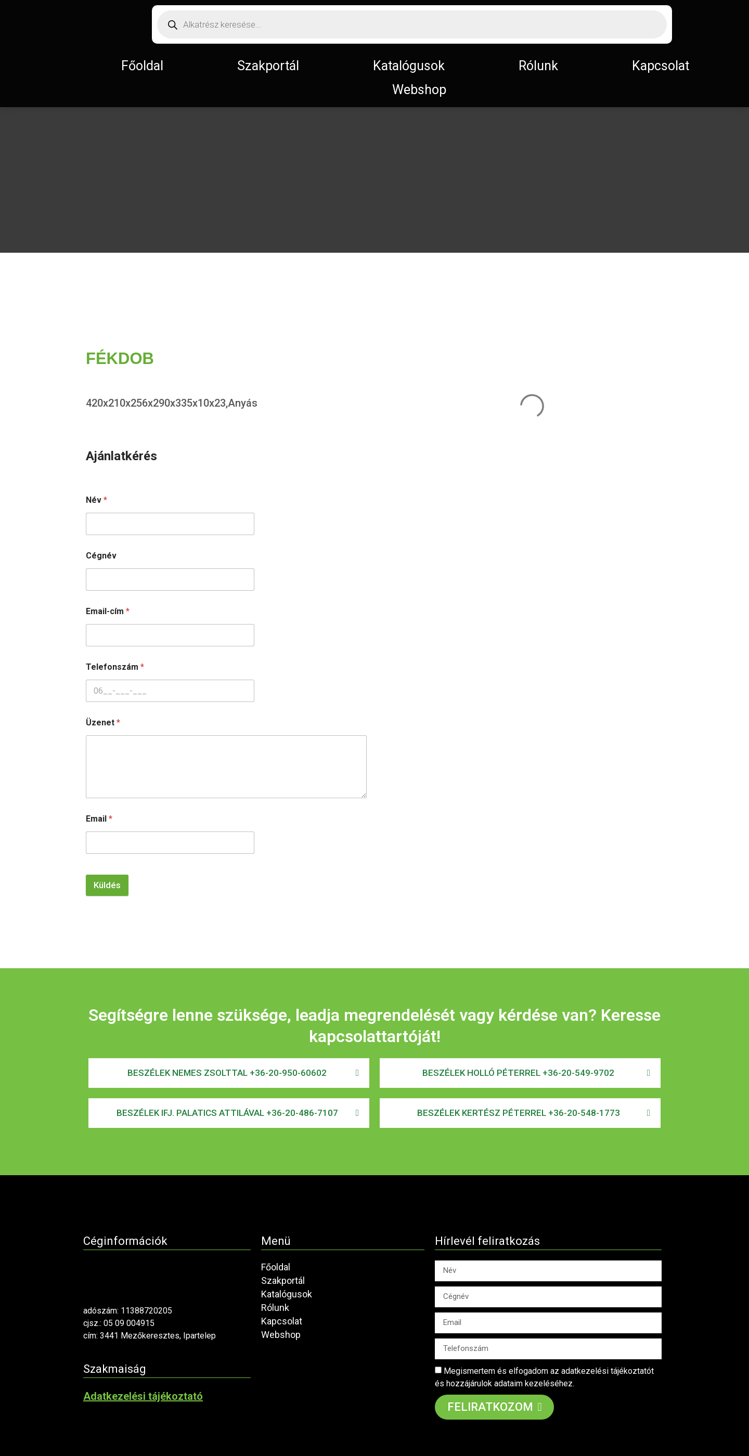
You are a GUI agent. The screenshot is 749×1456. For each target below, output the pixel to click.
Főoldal (142, 65)
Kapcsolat (660, 65)
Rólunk (538, 65)
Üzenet (103, 722)
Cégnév (101, 556)
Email (99, 819)
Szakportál (268, 65)
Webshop (419, 89)
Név (96, 500)
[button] (228, 1073)
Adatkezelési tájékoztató (143, 1396)
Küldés (107, 885)
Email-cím (108, 611)
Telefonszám (115, 667)
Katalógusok (409, 65)
